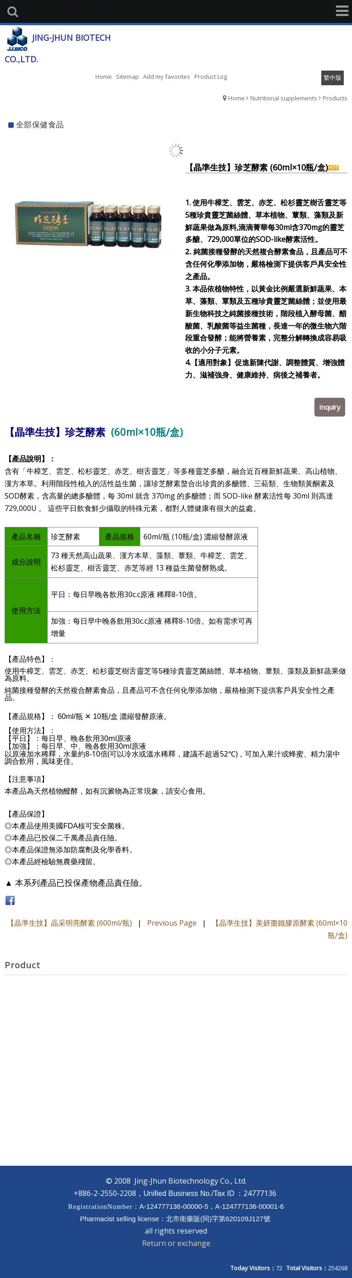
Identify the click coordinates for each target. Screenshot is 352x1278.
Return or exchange (176, 1243)
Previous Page (172, 923)
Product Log (210, 76)
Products (335, 98)
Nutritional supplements (283, 98)
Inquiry (330, 406)
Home (236, 98)
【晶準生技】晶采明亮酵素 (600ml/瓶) (69, 923)
